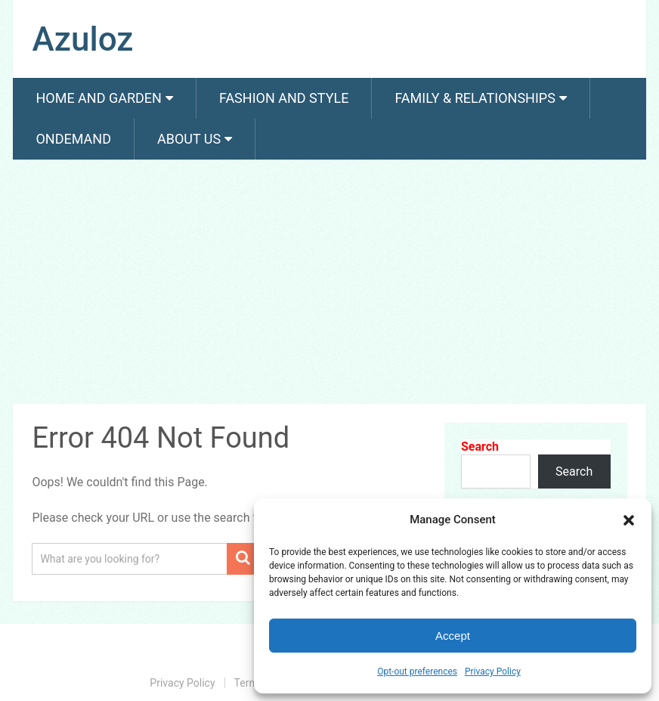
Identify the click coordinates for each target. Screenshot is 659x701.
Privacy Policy (493, 671)
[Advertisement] (329, 284)
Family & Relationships (474, 98)
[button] (628, 520)
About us (189, 139)
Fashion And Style (283, 98)
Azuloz (82, 39)
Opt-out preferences (417, 671)
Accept (452, 635)
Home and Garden (98, 98)
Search (480, 446)
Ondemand (73, 139)
